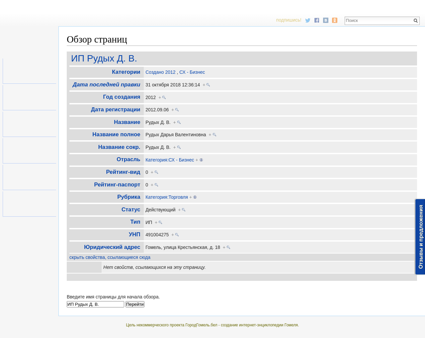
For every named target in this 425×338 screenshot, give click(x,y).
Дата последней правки (106, 84)
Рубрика (128, 197)
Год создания (121, 97)
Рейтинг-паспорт (117, 184)
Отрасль (128, 159)
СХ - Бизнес (192, 72)
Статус (131, 209)
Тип (135, 222)
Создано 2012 (160, 72)
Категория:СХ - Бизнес (169, 160)
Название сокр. (119, 147)
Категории (126, 72)
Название (127, 122)
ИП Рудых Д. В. (104, 58)
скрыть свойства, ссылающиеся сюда (109, 257)
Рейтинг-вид (123, 172)
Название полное (116, 134)
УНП (134, 234)
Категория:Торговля (166, 197)
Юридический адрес (112, 247)
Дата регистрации (115, 109)
